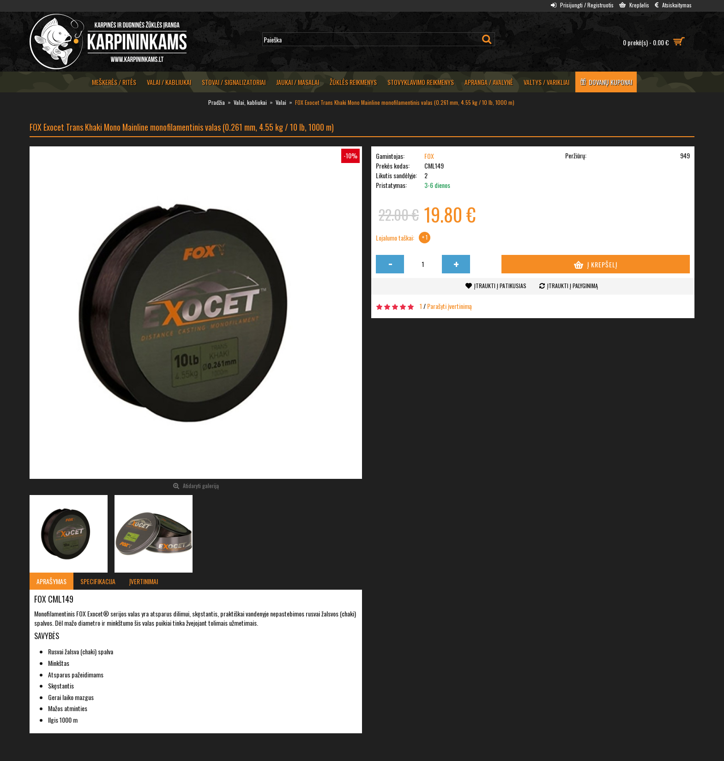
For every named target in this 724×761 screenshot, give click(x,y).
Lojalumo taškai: (395, 237)
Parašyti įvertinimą (449, 306)
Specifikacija (97, 581)
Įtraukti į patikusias (500, 286)
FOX (429, 156)
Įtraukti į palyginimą (572, 286)
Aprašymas (51, 581)
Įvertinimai (143, 581)
